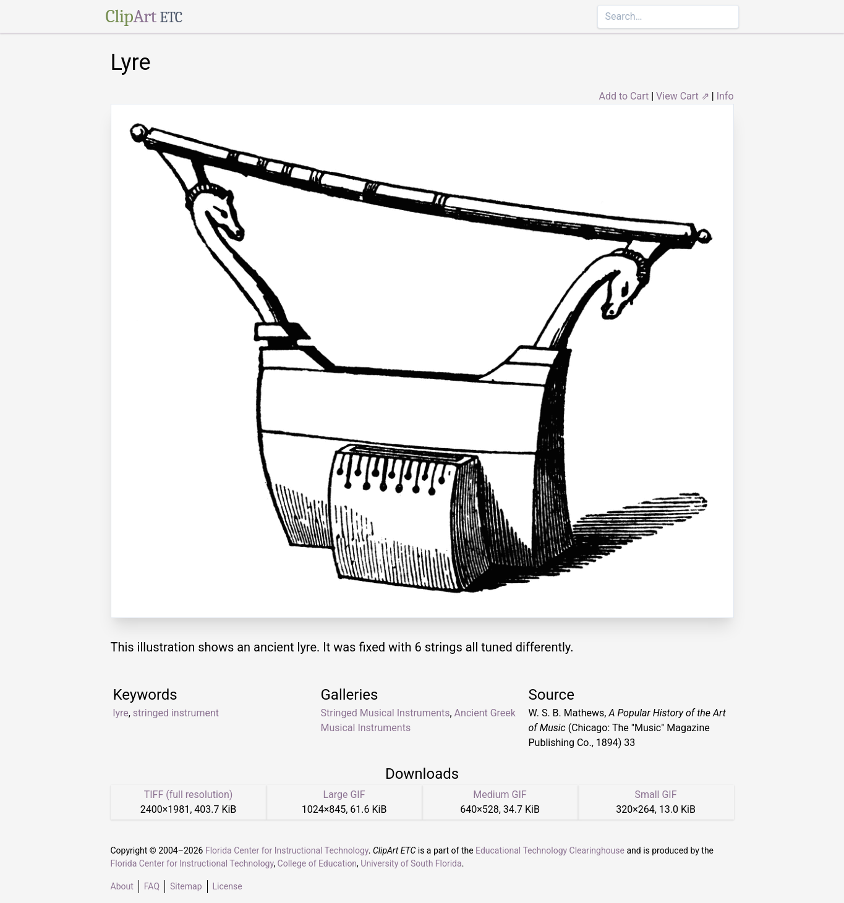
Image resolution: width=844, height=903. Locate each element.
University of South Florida (410, 863)
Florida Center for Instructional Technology (287, 850)
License (227, 886)
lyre (121, 713)
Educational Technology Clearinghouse (549, 850)
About (122, 886)
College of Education (317, 863)
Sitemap (186, 886)
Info (725, 96)
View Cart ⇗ (682, 96)
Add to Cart (624, 96)
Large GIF (344, 794)
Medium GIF (499, 794)
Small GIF (655, 794)
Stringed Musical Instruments (385, 713)
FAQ (152, 886)
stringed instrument (176, 713)
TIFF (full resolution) (188, 794)
